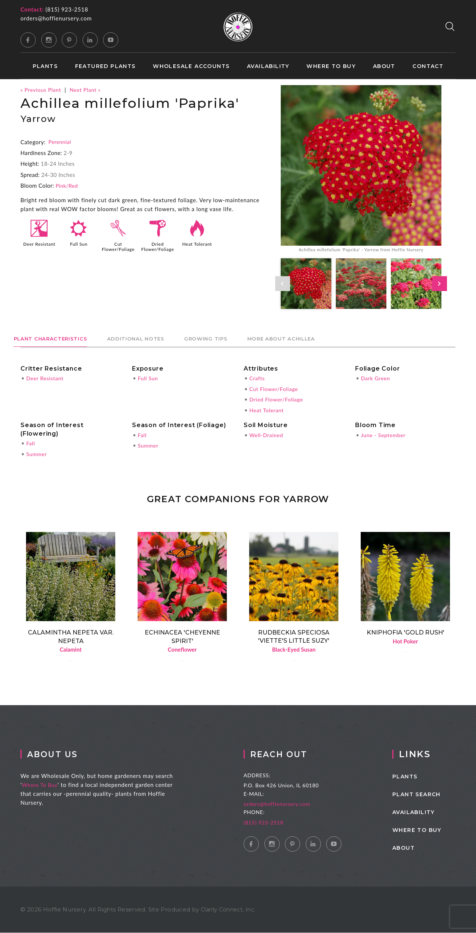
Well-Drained (267, 434)
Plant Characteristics (59, 339)
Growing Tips (250, 339)
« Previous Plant (42, 89)
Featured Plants (105, 66)
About (384, 66)
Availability (268, 66)
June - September (384, 434)
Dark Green (376, 378)
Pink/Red (67, 185)
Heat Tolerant (197, 243)
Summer (37, 453)
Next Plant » (88, 89)
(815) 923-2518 (66, 9)
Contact (427, 66)
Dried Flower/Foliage (158, 245)
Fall (30, 442)
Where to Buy (331, 66)
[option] (361, 170)
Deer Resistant (39, 245)
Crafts (257, 378)
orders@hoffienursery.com (56, 18)
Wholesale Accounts (191, 66)
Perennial (60, 141)
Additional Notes (163, 339)
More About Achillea (343, 339)
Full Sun (79, 243)
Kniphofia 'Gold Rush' (405, 631)
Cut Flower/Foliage (119, 245)
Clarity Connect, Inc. (230, 909)
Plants (45, 66)
